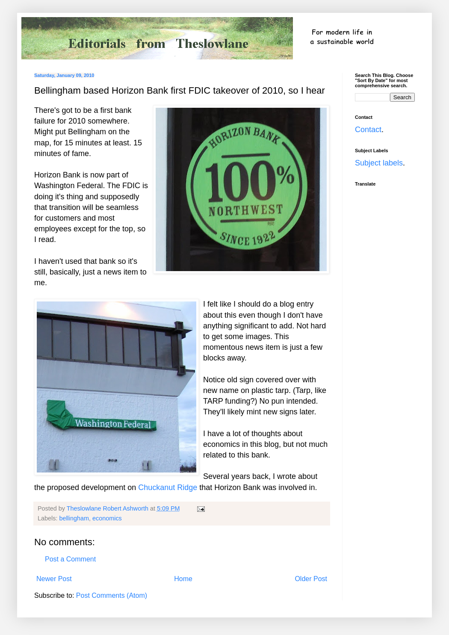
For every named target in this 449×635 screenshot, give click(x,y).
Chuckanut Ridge (167, 487)
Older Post (311, 578)
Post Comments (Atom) (111, 595)
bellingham (74, 518)
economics (107, 518)
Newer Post (54, 578)
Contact (368, 129)
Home (183, 578)
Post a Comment (70, 559)
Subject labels (379, 163)
